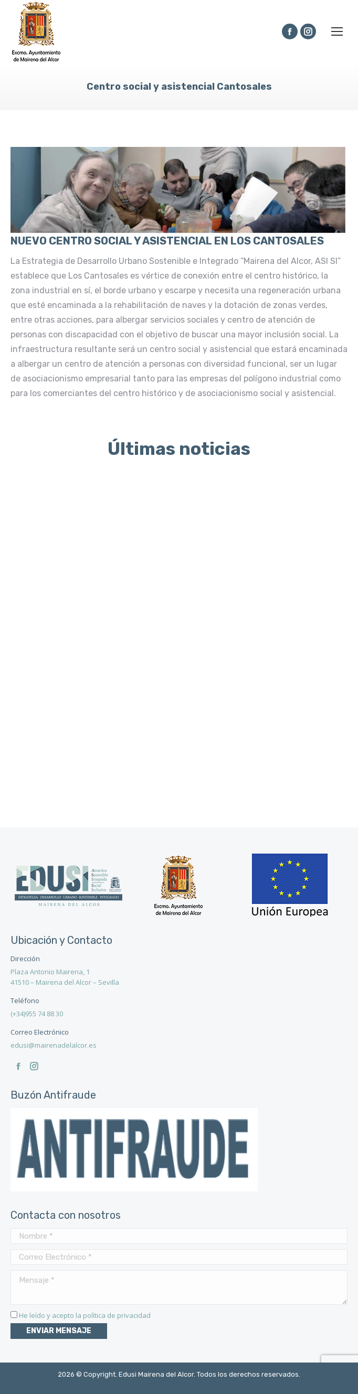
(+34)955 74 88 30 (36, 1013)
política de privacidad (117, 1315)
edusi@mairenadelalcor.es (53, 1045)
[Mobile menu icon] (337, 31)
